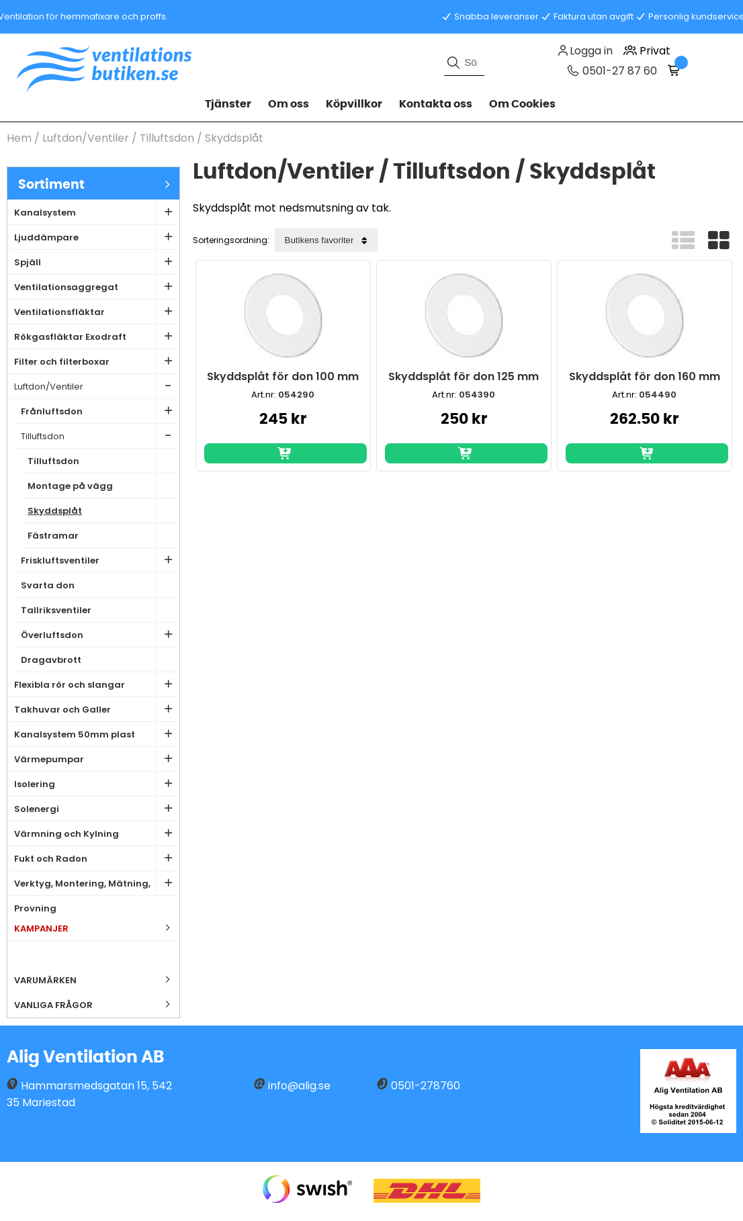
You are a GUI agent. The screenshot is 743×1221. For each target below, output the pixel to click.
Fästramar (103, 535)
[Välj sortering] (326, 240)
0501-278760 (425, 1085)
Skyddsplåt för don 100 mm (283, 376)
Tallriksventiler (100, 609)
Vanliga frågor (53, 1005)
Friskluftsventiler (100, 560)
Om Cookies (522, 104)
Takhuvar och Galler (96, 709)
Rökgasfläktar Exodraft (96, 336)
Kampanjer (96, 928)
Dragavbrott (100, 659)
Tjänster (228, 104)
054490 (657, 394)
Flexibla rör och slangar (96, 684)
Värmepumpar (96, 758)
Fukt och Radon (96, 858)
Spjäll (96, 261)
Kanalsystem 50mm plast (96, 733)
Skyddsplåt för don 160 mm (644, 376)
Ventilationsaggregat (96, 286)
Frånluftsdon (100, 410)
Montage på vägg (103, 485)
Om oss (288, 104)
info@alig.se (299, 1085)
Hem (19, 138)
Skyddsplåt (234, 138)
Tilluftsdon (168, 138)
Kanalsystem (96, 212)
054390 (477, 394)
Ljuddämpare (96, 236)
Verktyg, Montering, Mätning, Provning (96, 883)
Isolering (96, 783)
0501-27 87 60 (618, 71)
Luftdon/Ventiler (85, 138)
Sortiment (98, 184)
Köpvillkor (354, 104)
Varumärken (96, 979)
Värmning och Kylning (96, 833)
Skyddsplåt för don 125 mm (463, 376)
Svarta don (100, 584)
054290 (296, 394)
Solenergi (96, 808)
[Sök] (464, 62)
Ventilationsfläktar (96, 311)
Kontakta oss (435, 104)
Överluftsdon (100, 634)
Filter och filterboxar (96, 361)
